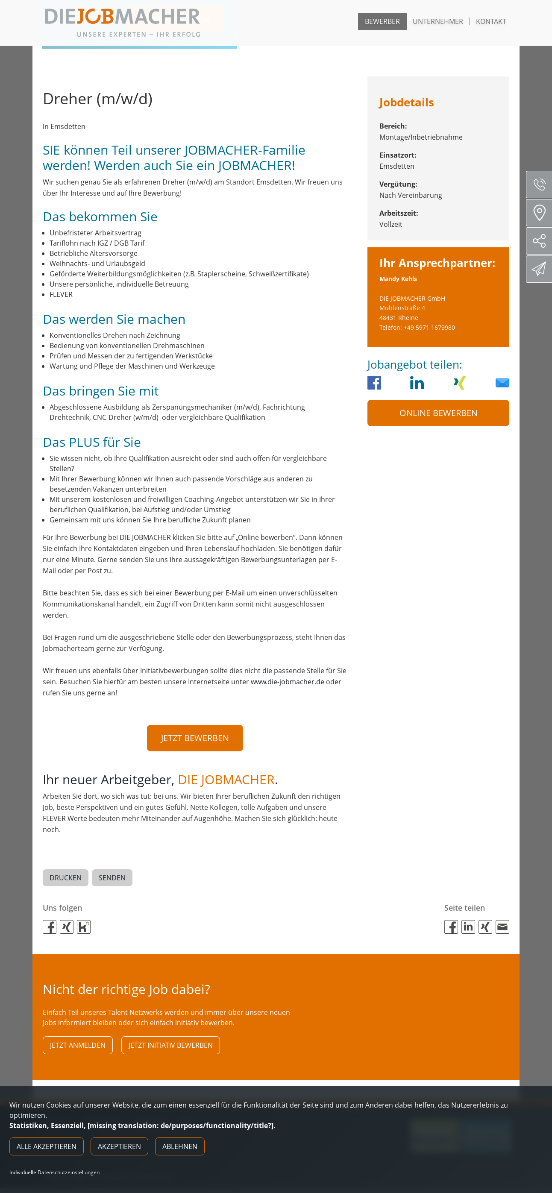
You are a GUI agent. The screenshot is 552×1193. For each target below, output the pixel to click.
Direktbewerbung (540, 268)
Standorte (542, 212)
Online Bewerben (438, 413)
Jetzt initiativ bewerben (171, 1048)
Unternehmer (438, 21)
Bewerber (382, 21)
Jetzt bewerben (195, 738)
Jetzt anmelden (78, 1048)
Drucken (66, 879)
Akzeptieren (119, 1146)
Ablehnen (179, 1146)
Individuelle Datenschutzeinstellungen (54, 1172)
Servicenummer (542, 184)
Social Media (542, 241)
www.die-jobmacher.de (287, 681)
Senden (112, 879)
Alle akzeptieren (46, 1146)
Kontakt (491, 21)
